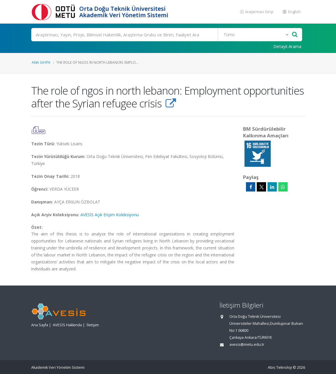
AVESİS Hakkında (67, 324)
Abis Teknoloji (280, 367)
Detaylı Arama (287, 46)
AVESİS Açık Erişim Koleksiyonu (109, 214)
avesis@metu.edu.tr (246, 344)
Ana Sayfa (41, 62)
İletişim (93, 324)
